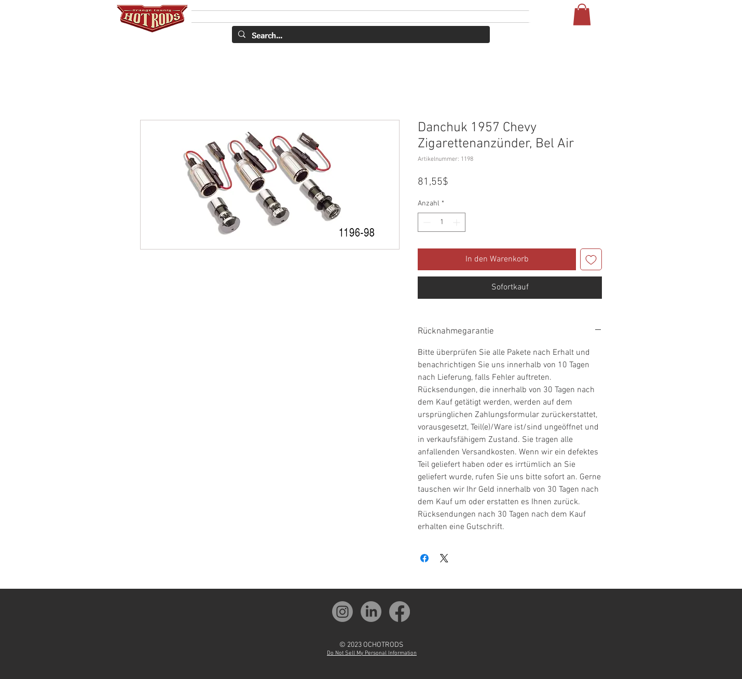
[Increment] (457, 222)
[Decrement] (425, 222)
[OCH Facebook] (399, 611)
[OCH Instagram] (342, 611)
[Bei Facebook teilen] (424, 558)
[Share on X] (444, 558)
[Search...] (360, 35)
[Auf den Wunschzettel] (591, 259)
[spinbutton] (441, 222)
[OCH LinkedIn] (371, 611)
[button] (582, 14)
